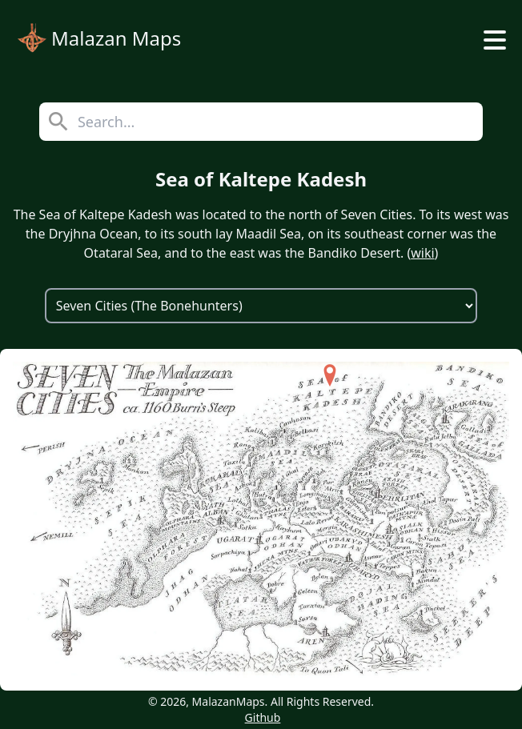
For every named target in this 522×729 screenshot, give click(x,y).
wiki (422, 253)
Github (263, 717)
